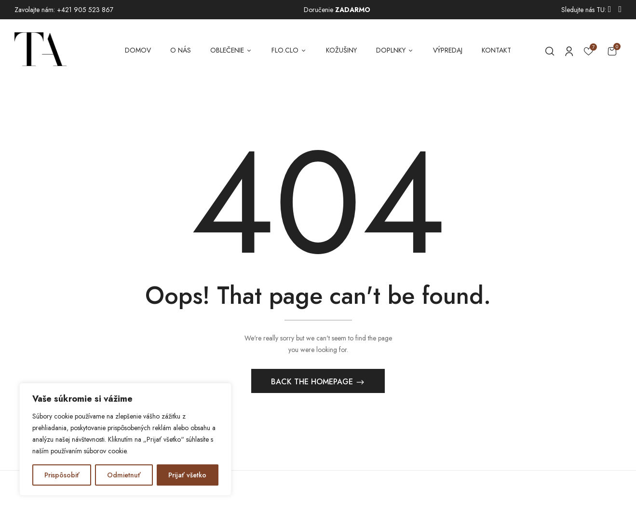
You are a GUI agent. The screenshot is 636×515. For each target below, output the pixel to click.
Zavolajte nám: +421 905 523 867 (63, 9)
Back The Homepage (313, 382)
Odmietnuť (124, 475)
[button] (612, 50)
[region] (125, 439)
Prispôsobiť (62, 475)
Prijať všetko (187, 475)
